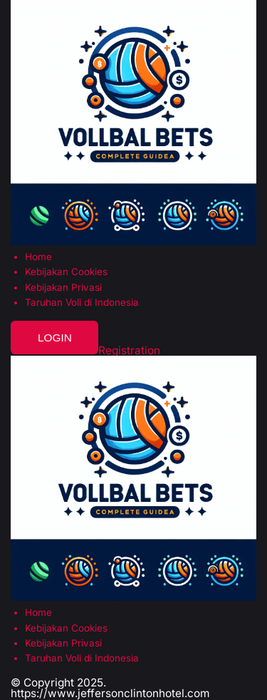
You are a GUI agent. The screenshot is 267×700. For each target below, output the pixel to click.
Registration (129, 350)
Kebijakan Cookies (66, 272)
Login (55, 337)
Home (38, 257)
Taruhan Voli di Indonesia (82, 302)
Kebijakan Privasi (63, 287)
